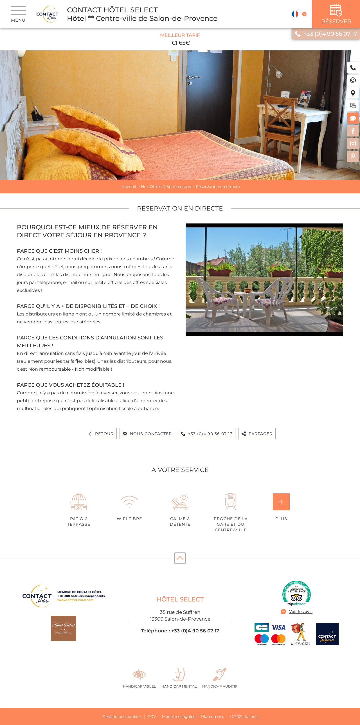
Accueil (129, 186)
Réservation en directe (218, 186)
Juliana (251, 716)
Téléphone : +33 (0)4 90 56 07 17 (180, 631)
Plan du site (212, 716)
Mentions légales (178, 716)
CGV (151, 716)
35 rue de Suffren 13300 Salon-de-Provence (180, 615)
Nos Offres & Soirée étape (166, 186)
